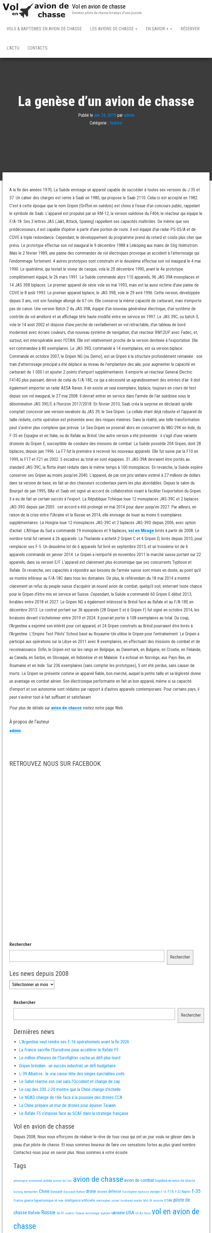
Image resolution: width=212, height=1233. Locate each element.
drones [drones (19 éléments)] (102, 1193)
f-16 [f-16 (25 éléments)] (171, 1192)
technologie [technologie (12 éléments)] (93, 1214)
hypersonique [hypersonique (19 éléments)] (43, 1201)
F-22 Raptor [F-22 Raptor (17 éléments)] (183, 1193)
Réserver (190, 28)
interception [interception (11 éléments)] (103, 1202)
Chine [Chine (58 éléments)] (44, 1192)
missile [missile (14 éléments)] (158, 1202)
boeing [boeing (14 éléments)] (18, 1193)
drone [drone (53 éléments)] (91, 1192)
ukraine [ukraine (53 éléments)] (118, 1213)
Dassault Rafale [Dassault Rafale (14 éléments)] (74, 1193)
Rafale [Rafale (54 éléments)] (34, 1213)
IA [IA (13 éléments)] (55, 1202)
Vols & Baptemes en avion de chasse (44, 28)
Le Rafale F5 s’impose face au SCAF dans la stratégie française (73, 1114)
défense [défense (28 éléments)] (114, 1192)
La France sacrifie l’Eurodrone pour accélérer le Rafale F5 (68, 1051)
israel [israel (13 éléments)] (115, 1202)
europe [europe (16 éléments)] (155, 1193)
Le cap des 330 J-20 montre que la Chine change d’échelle (70, 1090)
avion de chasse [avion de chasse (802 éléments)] (98, 1180)
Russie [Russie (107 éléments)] (48, 1213)
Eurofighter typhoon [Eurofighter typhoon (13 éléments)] (135, 1193)
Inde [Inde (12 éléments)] (60, 1202)
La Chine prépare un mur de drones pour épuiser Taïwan (67, 1106)
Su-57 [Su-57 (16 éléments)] (60, 1214)
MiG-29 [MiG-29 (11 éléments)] (147, 1202)
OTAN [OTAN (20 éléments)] (168, 1201)
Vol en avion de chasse (99, 6)
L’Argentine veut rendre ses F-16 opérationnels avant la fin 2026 (74, 1043)
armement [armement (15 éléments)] (35, 1182)
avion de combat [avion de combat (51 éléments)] (139, 1181)
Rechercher (20, 945)
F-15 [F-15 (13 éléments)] (163, 1193)
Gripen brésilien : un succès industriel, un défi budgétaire (67, 1066)
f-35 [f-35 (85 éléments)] (196, 1192)
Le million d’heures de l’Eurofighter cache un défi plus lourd (69, 1058)
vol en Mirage (141, 531)
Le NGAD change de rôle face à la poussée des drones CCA (70, 1098)
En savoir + (159, 28)
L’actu (13, 48)
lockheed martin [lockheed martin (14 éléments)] (131, 1202)
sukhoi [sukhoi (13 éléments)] (69, 1214)
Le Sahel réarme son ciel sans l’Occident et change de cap (69, 1082)
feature (116, 124)
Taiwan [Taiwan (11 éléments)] (79, 1214)
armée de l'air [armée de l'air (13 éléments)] (62, 1182)
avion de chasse (66, 709)
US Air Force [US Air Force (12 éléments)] (143, 1214)
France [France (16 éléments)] (18, 1202)
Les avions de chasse (113, 28)
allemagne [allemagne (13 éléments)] (21, 1182)
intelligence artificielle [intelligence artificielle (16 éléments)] (80, 1202)
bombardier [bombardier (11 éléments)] (31, 1193)
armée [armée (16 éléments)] (47, 1182)
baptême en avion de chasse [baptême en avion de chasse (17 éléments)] (175, 1182)
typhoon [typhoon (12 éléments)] (105, 1214)
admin (129, 116)
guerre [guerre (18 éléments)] (28, 1201)
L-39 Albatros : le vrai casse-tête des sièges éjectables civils (71, 1074)
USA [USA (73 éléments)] (130, 1213)
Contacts (37, 48)
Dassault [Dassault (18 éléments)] (56, 1193)
